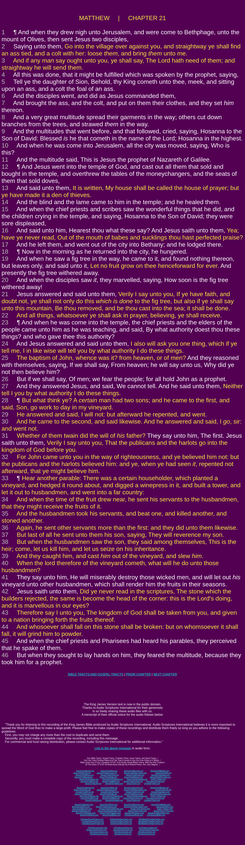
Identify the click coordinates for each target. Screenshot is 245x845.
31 (5, 435)
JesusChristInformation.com (136, 807)
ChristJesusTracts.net (148, 828)
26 (5, 379)
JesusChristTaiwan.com (86, 813)
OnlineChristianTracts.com (121, 819)
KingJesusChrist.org (122, 834)
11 (5, 159)
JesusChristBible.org (111, 781)
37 (5, 534)
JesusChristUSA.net (82, 790)
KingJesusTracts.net (146, 832)
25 (5, 357)
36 (5, 527)
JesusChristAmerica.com (106, 807)
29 (5, 414)
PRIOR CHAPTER (138, 674)
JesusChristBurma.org (133, 777)
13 (5, 187)
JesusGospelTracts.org (123, 830)
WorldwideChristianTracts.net (150, 823)
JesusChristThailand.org (112, 779)
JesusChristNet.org (163, 773)
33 (5, 478)
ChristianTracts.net (152, 800)
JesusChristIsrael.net (85, 788)
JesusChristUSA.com (81, 807)
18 (5, 251)
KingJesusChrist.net (146, 834)
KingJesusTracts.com (99, 832)
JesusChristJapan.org (160, 775)
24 (5, 343)
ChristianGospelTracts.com (91, 819)
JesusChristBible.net (110, 798)
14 (5, 202)
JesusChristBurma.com (82, 809)
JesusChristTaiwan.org (89, 779)
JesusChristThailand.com (110, 813)
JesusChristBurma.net (133, 794)
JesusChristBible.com (111, 815)
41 (5, 577)
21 (5, 294)
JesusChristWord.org (89, 781)
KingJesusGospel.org (155, 781)
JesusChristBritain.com (161, 804)
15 (5, 209)
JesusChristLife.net (163, 790)
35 (5, 513)
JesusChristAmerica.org (107, 773)
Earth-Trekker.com (165, 809)
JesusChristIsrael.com (83, 804)
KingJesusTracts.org (123, 832)
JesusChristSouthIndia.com (109, 811)
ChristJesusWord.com (133, 815)
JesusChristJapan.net (160, 792)
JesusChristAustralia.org (137, 779)
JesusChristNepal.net (84, 794)
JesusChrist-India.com (137, 811)
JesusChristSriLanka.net (160, 794)
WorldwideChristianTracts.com (152, 819)
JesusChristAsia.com (108, 804)
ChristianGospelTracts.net (93, 823)
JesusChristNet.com (164, 807)
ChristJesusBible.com (156, 815)
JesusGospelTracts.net (149, 830)
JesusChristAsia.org (109, 771)
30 (5, 421)
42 (5, 591)
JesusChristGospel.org (133, 781)
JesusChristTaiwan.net (89, 796)
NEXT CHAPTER (165, 674)
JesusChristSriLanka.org (160, 777)
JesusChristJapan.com (134, 813)
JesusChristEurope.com (134, 804)
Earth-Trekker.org (158, 779)
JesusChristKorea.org (135, 775)
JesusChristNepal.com (81, 811)
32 (5, 456)
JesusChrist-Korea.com (140, 809)
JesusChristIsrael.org (85, 771)
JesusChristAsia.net (108, 788)
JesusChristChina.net (110, 792)
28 (5, 400)
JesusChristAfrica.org (84, 775)
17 (5, 244)
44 (5, 626)
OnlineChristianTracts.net (121, 823)
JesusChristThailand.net (112, 796)
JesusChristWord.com (89, 815)
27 (5, 386)
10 (5, 145)
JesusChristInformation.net (135, 790)
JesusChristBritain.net (159, 788)
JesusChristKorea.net (135, 792)
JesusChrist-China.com (163, 811)
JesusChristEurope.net (133, 788)
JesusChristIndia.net (108, 794)
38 (5, 541)
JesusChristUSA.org (82, 773)
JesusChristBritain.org (159, 771)
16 (5, 230)
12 (5, 166)
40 (5, 563)
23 (5, 322)
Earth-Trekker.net (158, 796)
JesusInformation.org (114, 783)
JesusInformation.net (114, 800)
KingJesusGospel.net (155, 798)
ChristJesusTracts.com (97, 828)
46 (5, 655)
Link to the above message (113, 748)
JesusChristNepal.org (83, 777)
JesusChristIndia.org (108, 777)
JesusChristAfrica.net (85, 792)
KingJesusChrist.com (99, 834)
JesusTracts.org (133, 783)
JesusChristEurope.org (133, 771)
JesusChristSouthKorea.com (111, 809)
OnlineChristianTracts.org (121, 821)
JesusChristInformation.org (135, 773)
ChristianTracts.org (152, 783)
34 (5, 499)
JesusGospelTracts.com (96, 830)
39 (5, 555)
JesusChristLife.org (93, 783)
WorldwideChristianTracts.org (150, 821)
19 (5, 258)
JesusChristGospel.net (133, 798)
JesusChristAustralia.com (158, 813)
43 (5, 612)
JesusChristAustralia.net (137, 796)
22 (5, 315)
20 (5, 279)
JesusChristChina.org (109, 775)
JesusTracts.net (133, 800)
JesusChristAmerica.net (107, 790)
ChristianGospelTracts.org (93, 821)
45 (5, 640)
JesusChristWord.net (89, 798)
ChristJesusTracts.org (123, 828)
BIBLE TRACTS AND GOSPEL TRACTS (95, 674)
